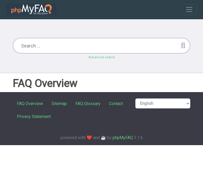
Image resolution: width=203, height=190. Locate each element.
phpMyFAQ (123, 137)
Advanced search (101, 57)
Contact (116, 103)
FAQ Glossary (87, 103)
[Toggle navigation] (189, 9)
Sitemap (59, 103)
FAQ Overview (30, 103)
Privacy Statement (34, 116)
